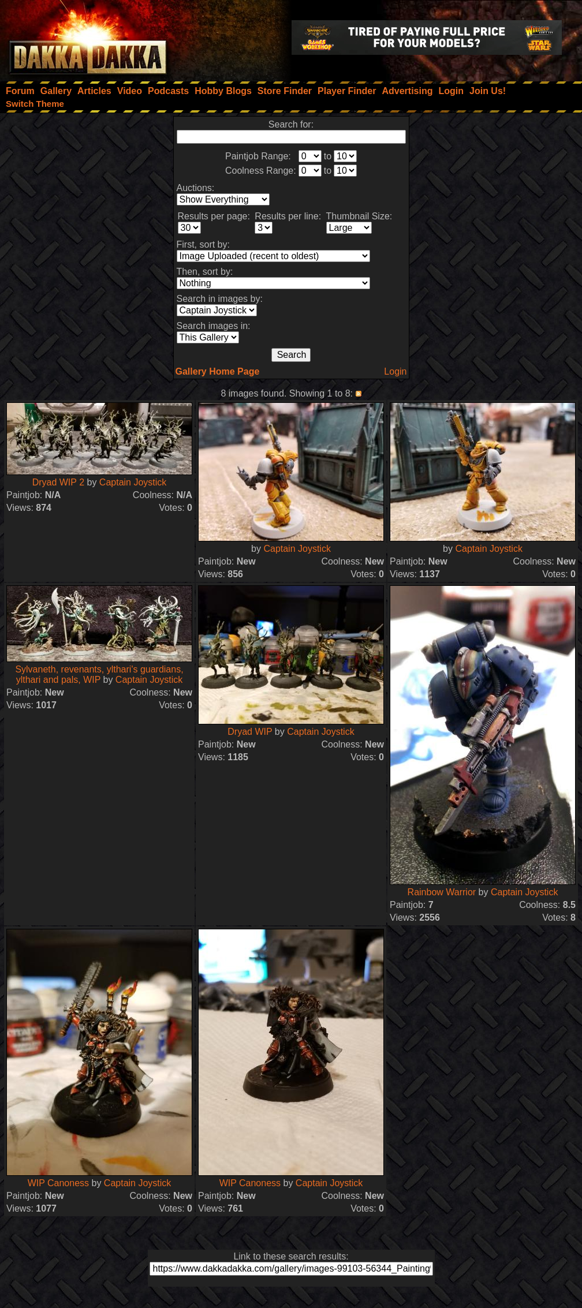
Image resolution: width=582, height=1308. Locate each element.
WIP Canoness (60, 1183)
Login (395, 371)
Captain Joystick (133, 482)
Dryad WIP (249, 732)
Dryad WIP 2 (58, 482)
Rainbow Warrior (442, 892)
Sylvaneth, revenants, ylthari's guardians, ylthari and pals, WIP (99, 674)
